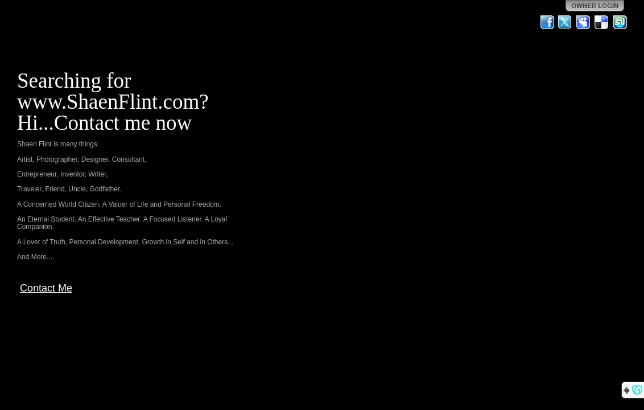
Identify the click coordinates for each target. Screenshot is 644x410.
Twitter (565, 22)
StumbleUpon (620, 22)
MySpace (584, 22)
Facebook (547, 22)
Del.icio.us (602, 22)
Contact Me (46, 288)
